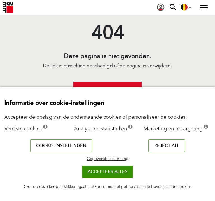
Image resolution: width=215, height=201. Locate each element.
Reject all (166, 146)
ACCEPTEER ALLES (107, 172)
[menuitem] (161, 7)
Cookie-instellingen (61, 146)
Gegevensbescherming (107, 158)
